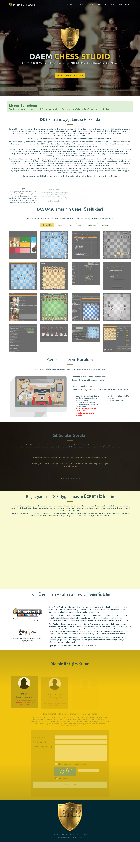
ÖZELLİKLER (79, 4)
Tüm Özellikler (47, 225)
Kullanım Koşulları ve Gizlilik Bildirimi (70, 838)
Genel (60, 225)
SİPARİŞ (119, 4)
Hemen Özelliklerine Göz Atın (70, 75)
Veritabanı (105, 225)
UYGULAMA (68, 4)
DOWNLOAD (109, 4)
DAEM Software (22, 5)
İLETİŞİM (128, 4)
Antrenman (92, 225)
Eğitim (80, 225)
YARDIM (99, 4)
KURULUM (90, 4)
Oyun (70, 225)
